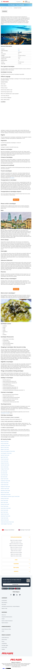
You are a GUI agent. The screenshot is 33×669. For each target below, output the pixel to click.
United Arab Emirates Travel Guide (7, 521)
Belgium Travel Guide (5, 449)
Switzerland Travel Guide (5, 516)
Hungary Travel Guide (5, 468)
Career (3, 631)
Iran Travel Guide (4, 470)
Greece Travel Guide (4, 466)
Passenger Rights (5, 645)
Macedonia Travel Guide (5, 490)
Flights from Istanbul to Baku (16, 554)
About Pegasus (4, 602)
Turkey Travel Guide (4, 518)
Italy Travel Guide (4, 476)
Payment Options (5, 622)
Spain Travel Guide (4, 512)
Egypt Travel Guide (4, 457)
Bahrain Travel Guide (5, 447)
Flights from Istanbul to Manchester (16, 545)
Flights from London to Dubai (16, 555)
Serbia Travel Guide (4, 510)
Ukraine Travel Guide (5, 520)
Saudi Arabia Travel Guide (6, 508)
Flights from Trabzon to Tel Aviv (16, 547)
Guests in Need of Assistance (7, 620)
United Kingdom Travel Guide (6, 523)
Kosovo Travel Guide (4, 482)
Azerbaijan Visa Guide (5, 412)
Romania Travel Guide (5, 504)
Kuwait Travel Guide (4, 484)
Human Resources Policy (6, 629)
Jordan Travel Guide (4, 478)
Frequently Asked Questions (7, 616)
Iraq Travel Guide (4, 472)
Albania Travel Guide (5, 441)
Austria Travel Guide (4, 443)
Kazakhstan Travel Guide (5, 480)
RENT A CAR (16, 199)
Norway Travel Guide (5, 498)
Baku (19, 50)
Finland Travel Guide (5, 459)
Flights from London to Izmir (16, 542)
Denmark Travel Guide (5, 455)
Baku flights (12, 177)
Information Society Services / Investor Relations (11, 606)
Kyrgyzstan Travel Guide (5, 486)
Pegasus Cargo (4, 608)
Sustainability (4, 600)
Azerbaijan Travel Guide (5, 445)
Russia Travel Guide (4, 506)
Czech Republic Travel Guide (6, 453)
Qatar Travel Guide (4, 502)
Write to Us (4, 614)
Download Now (16, 584)
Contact (3, 618)
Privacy (3, 641)
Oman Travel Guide (4, 500)
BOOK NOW (16, 289)
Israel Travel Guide (4, 474)
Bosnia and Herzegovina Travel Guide (8, 451)
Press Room (4, 604)
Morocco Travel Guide (5, 492)
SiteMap (3, 649)
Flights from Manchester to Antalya (16, 543)
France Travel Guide (4, 461)
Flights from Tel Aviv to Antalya (16, 552)
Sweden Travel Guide (5, 514)
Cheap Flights (4, 7)
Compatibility (4, 643)
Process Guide (4, 647)
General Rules (4, 639)
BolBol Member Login (27, 1)
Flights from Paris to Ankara (16, 550)
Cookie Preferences (5, 637)
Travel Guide (10, 7)
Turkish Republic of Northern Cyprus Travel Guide (10, 496)
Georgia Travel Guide (5, 463)
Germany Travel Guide (5, 465)
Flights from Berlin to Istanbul (16, 549)
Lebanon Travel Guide (5, 488)
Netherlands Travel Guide (5, 494)
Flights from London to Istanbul (16, 540)
